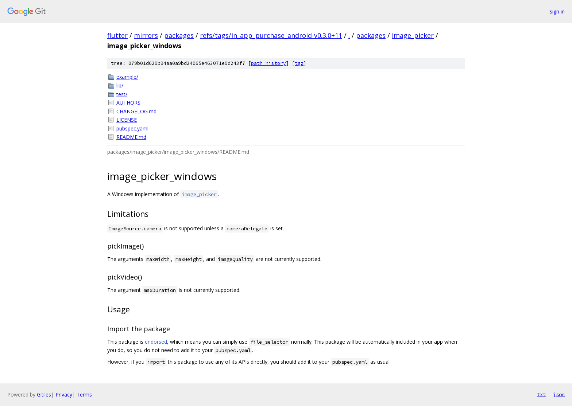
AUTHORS (128, 102)
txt (541, 394)
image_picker (413, 35)
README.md (131, 136)
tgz (299, 63)
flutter (117, 35)
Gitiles (44, 394)
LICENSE (126, 119)
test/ (121, 94)
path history (268, 63)
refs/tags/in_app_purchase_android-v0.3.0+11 (271, 35)
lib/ (119, 85)
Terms (84, 394)
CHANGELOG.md (136, 111)
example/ (127, 76)
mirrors (146, 35)
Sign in (557, 11)
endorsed (156, 341)
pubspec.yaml (132, 128)
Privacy (63, 394)
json (559, 394)
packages (179, 35)
